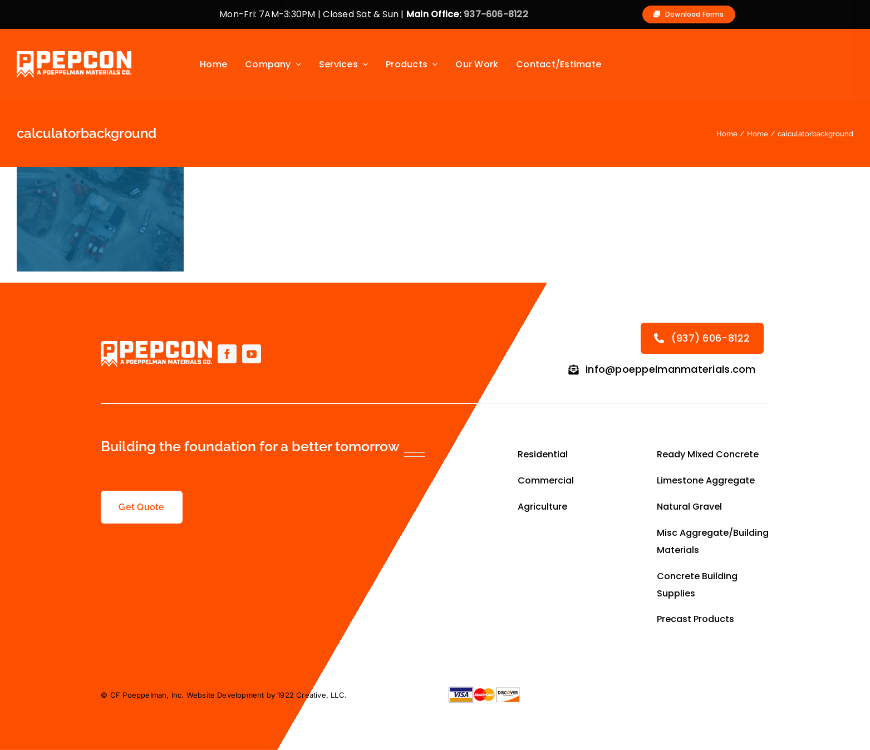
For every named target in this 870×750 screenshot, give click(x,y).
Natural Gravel (689, 506)
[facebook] (227, 353)
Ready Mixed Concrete (708, 454)
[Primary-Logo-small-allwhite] (74, 55)
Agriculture (543, 506)
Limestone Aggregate (706, 480)
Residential (544, 454)
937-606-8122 (496, 14)
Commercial (546, 480)
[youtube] (251, 353)
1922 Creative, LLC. (312, 694)
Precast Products (695, 619)
